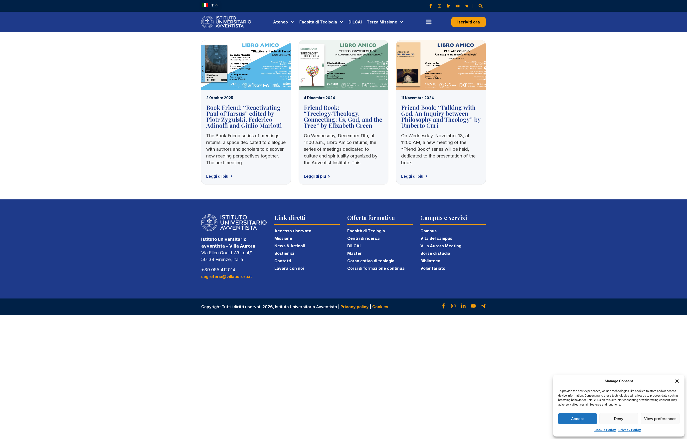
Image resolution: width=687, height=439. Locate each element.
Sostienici (284, 253)
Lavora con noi (289, 268)
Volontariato (432, 268)
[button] (677, 381)
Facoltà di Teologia (366, 230)
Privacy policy (355, 306)
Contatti (282, 260)
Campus (428, 230)
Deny (618, 418)
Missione (283, 238)
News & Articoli (289, 245)
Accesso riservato (292, 230)
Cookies (380, 306)
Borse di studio (435, 253)
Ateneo (283, 21)
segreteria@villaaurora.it (226, 276)
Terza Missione (385, 21)
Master (354, 253)
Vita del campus (436, 238)
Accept (577, 418)
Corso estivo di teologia (370, 260)
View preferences (660, 418)
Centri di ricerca (363, 238)
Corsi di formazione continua (376, 268)
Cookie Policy (605, 430)
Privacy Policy (629, 430)
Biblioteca (430, 260)
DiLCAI (355, 21)
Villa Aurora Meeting (440, 245)
